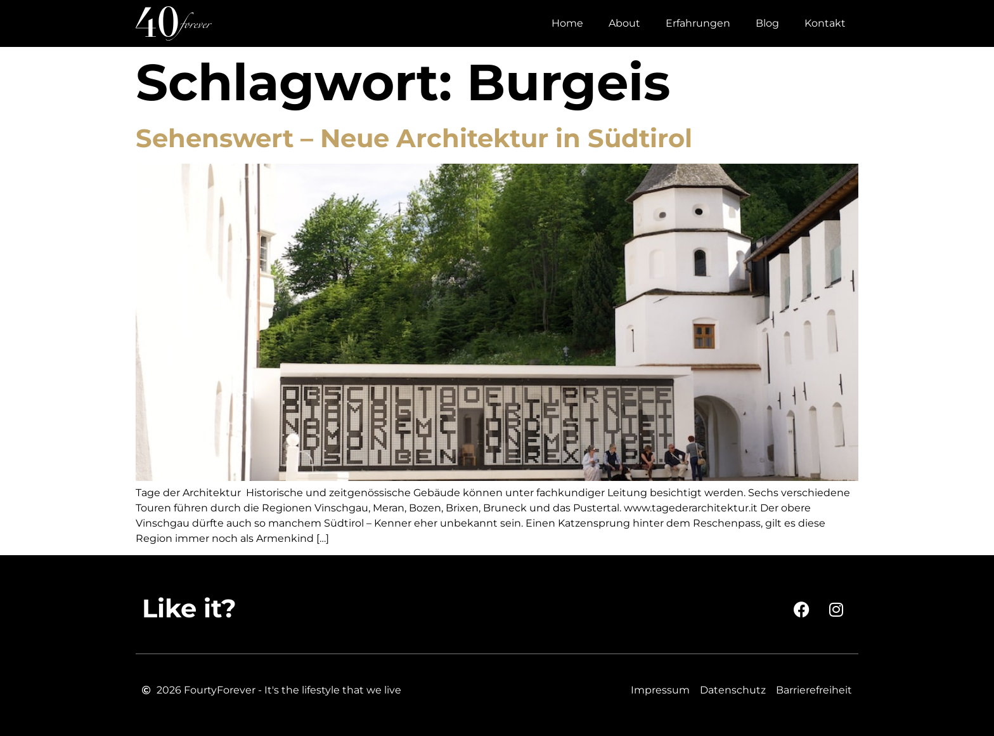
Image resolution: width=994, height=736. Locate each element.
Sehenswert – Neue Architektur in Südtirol (414, 138)
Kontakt (825, 23)
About (624, 23)
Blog (767, 23)
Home (567, 23)
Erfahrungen (698, 23)
